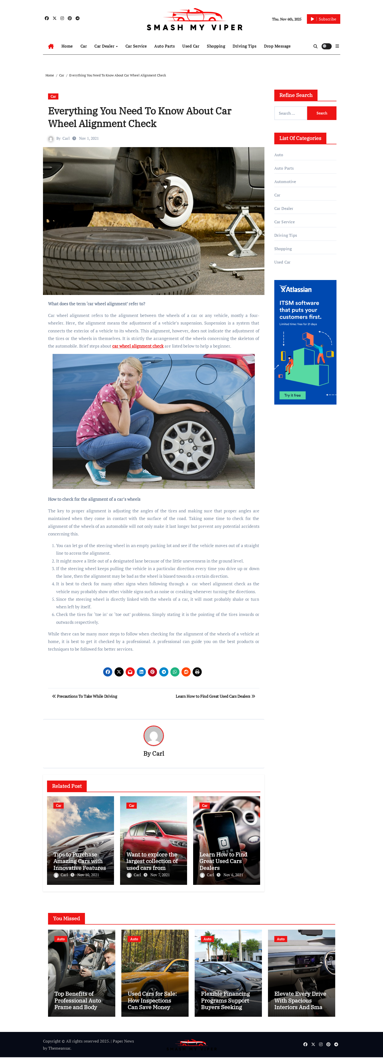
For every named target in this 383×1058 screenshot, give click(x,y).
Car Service (136, 46)
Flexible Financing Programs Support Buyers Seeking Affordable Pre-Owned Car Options (226, 1008)
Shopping (216, 46)
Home (67, 46)
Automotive (285, 181)
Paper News (123, 1042)
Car (83, 46)
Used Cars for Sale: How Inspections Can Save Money (152, 1001)
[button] (337, 46)
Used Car (190, 46)
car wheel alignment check (138, 346)
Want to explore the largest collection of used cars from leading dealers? (152, 864)
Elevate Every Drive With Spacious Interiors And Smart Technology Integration (300, 1008)
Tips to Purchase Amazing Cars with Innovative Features (79, 861)
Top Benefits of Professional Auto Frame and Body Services (77, 1004)
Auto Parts (164, 46)
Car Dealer (105, 46)
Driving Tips (244, 46)
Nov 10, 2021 (88, 874)
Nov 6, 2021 (233, 874)
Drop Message (277, 46)
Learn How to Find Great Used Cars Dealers (223, 861)
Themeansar (59, 1049)
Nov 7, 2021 (160, 874)
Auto (278, 154)
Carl (66, 138)
